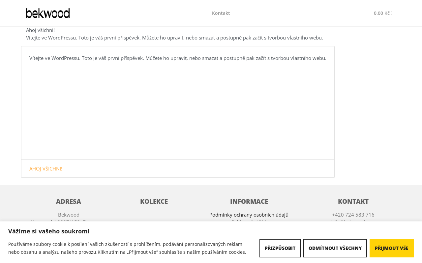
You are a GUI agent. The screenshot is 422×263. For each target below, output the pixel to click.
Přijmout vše (391, 248)
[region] (211, 242)
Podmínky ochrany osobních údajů (248, 214)
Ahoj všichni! (45, 168)
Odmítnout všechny (335, 248)
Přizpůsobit (280, 248)
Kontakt (221, 13)
